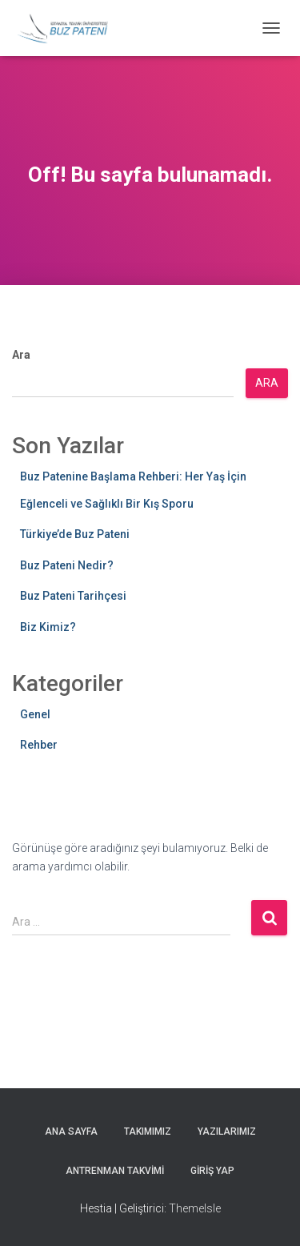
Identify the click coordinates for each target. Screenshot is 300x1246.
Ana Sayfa (71, 1131)
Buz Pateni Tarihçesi (73, 595)
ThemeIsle (195, 1208)
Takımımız (147, 1131)
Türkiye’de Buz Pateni (75, 534)
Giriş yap (212, 1170)
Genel (35, 714)
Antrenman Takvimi (115, 1170)
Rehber (39, 744)
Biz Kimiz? (48, 627)
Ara (21, 354)
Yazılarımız (227, 1131)
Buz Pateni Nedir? (67, 565)
